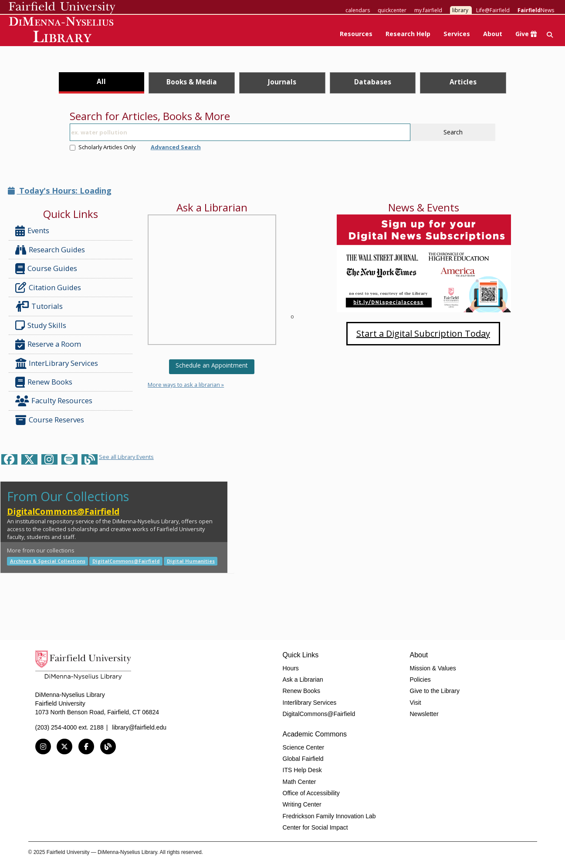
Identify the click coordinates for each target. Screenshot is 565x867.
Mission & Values (433, 668)
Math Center (299, 781)
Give (526, 34)
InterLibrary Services (57, 363)
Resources (356, 34)
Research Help (408, 34)
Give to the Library (435, 690)
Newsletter (424, 713)
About (492, 34)
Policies (420, 679)
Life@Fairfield (493, 10)
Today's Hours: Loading (60, 190)
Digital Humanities (191, 561)
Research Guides (50, 250)
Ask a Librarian (303, 679)
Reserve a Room (48, 344)
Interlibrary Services (310, 702)
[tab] (101, 83)
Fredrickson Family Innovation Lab (329, 816)
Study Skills (42, 325)
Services (456, 34)
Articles (463, 82)
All (101, 81)
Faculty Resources (53, 401)
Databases (372, 82)
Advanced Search (176, 147)
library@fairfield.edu (139, 727)
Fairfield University (62, 8)
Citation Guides (48, 287)
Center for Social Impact (315, 827)
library (460, 10)
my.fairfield (428, 10)
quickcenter (392, 10)
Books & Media (191, 82)
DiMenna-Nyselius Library (62, 31)
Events (32, 231)
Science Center (304, 747)
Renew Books (43, 382)
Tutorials (40, 306)
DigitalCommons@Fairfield (63, 511)
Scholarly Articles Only (102, 147)
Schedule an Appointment (212, 365)
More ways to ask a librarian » (186, 384)
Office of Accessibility (311, 793)
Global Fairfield (303, 758)
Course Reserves (49, 420)
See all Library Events (126, 457)
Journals (282, 82)
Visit (415, 702)
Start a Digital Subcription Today (423, 333)
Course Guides (46, 268)
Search (453, 132)
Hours (291, 668)
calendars (357, 10)
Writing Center (302, 804)
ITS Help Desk (302, 770)
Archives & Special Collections (47, 561)
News (536, 10)
